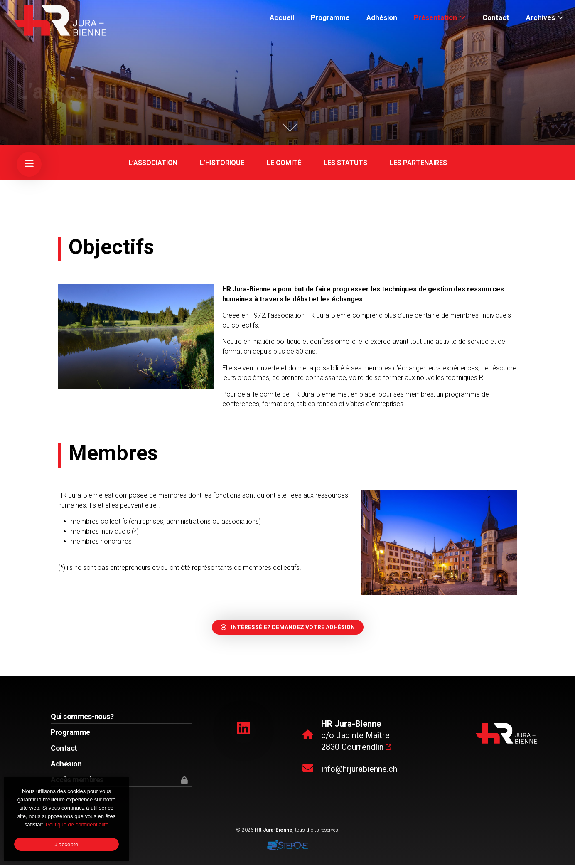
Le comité (284, 163)
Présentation (440, 17)
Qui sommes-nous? (82, 716)
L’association (152, 163)
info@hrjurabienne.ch (359, 769)
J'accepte (67, 844)
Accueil (282, 17)
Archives (545, 17)
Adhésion (381, 17)
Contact (495, 17)
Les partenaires (418, 163)
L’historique (222, 163)
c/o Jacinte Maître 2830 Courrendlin (356, 735)
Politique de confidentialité (77, 824)
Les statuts (345, 163)
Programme (330, 17)
